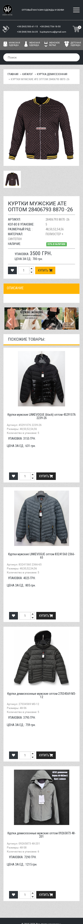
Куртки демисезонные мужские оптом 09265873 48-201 (41, 834)
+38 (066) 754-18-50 (50, 26)
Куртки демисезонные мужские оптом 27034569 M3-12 (41, 695)
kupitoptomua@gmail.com (53, 32)
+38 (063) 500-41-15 (27, 26)
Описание (15, 288)
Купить (45, 270)
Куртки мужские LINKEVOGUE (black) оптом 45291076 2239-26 (42, 416)
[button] (9, 318)
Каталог (27, 74)
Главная (13, 74)
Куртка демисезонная (52, 74)
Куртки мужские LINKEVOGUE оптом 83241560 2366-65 (41, 555)
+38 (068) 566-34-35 (27, 32)
